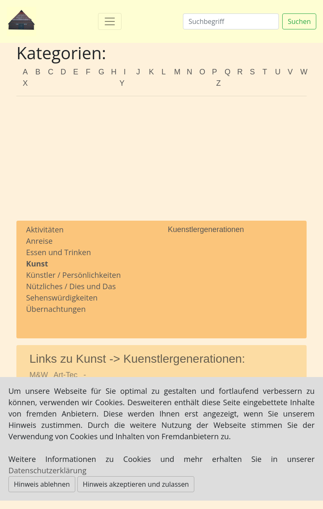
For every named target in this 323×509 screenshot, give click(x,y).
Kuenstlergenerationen (206, 229)
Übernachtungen (56, 309)
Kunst (37, 263)
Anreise (39, 241)
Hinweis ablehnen (42, 484)
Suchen (299, 21)
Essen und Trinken (58, 252)
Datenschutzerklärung (47, 470)
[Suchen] (231, 21)
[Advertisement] (161, 162)
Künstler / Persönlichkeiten (73, 275)
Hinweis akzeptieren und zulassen (136, 484)
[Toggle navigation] (110, 21)
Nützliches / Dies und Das (71, 286)
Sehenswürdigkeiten (62, 298)
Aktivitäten (45, 229)
